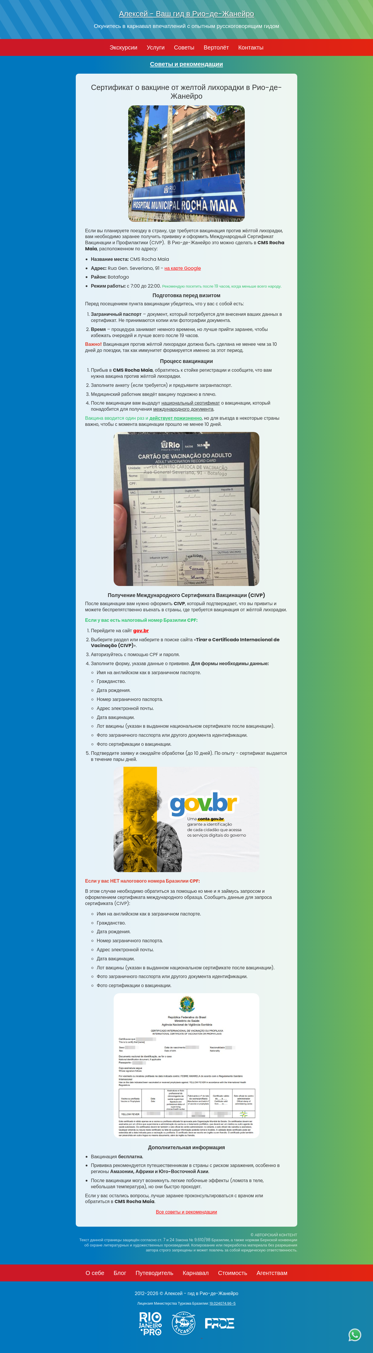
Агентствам (271, 1273)
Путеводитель (154, 1273)
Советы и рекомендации (186, 64)
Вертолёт (216, 47)
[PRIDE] (221, 1336)
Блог (120, 1273)
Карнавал (196, 1273)
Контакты (250, 47)
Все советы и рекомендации (186, 1212)
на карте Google (183, 268)
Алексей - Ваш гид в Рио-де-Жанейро (186, 13)
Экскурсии (124, 47)
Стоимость (232, 1273)
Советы (184, 47)
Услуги (156, 47)
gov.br (141, 630)
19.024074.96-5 (222, 1303)
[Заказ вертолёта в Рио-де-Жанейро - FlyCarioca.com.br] (186, 1336)
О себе (95, 1273)
